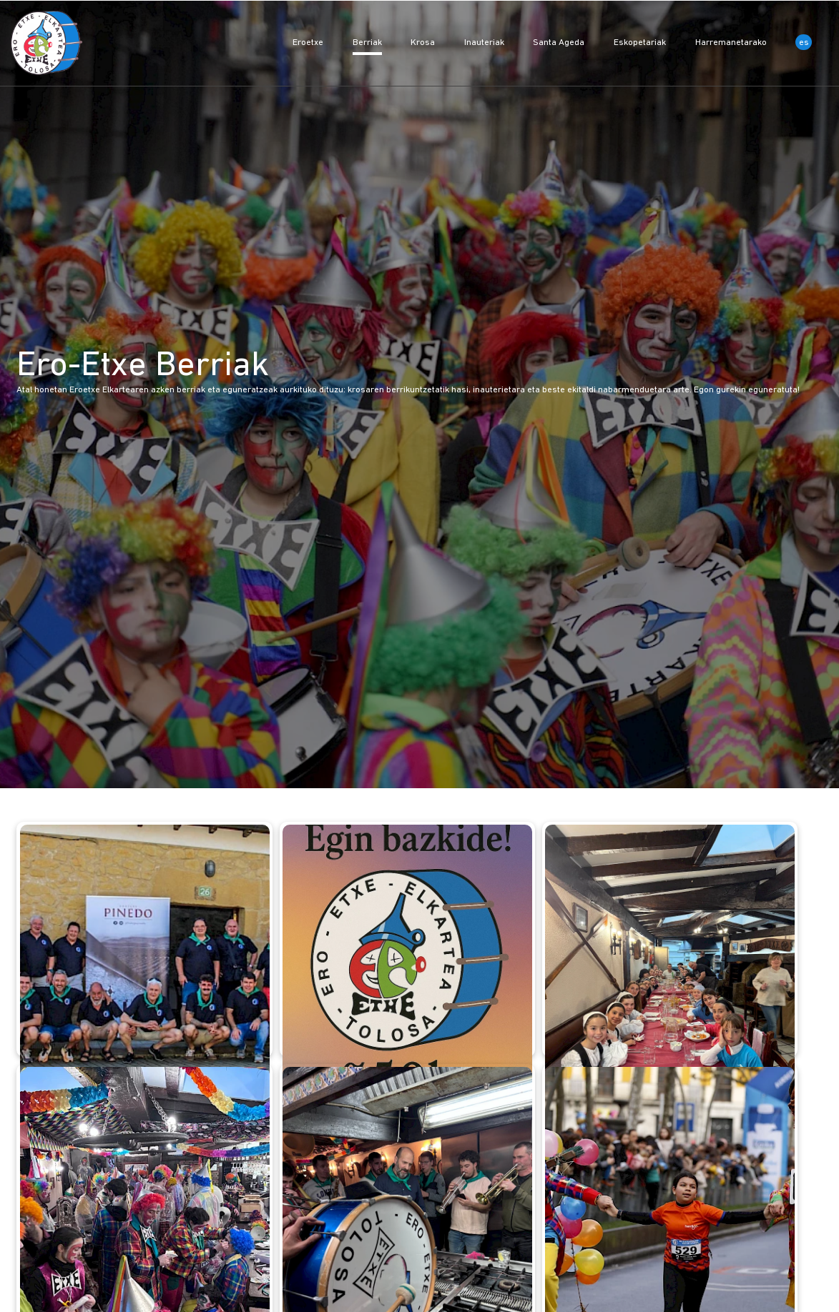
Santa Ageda (560, 42)
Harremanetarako (732, 42)
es (804, 42)
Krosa (424, 42)
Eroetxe (309, 42)
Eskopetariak (641, 42)
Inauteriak (485, 42)
